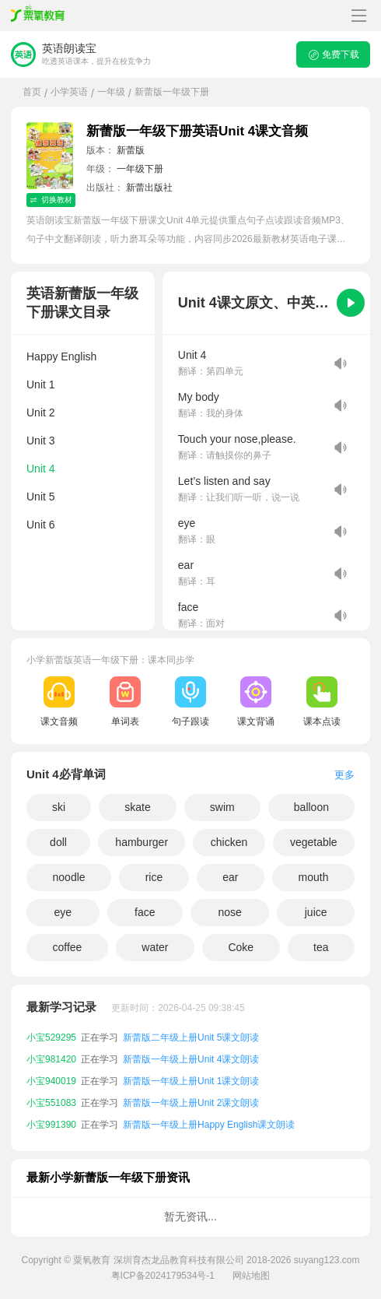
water (155, 947)
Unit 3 (40, 440)
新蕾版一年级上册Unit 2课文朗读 (191, 1102)
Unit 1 (40, 384)
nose (229, 912)
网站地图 (251, 1275)
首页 (32, 91)
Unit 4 (40, 468)
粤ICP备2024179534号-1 (163, 1275)
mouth (314, 877)
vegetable (313, 842)
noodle (69, 877)
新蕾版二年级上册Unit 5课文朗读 (191, 1037)
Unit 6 (40, 524)
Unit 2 (40, 412)
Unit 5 (40, 496)
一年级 (111, 91)
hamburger (141, 842)
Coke (240, 947)
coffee (67, 947)
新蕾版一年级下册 (172, 91)
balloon (311, 807)
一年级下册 (140, 168)
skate (137, 807)
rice (154, 877)
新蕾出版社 (149, 187)
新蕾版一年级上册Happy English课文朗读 (209, 1124)
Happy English (61, 356)
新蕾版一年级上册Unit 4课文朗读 (191, 1059)
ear (230, 877)
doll (58, 842)
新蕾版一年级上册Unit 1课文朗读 (191, 1081)
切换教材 (51, 199)
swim (222, 807)
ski (58, 807)
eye (63, 912)
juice (316, 912)
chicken (229, 842)
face (145, 912)
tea (320, 947)
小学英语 (69, 91)
